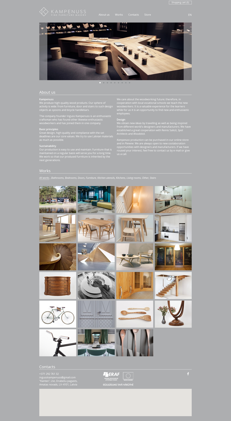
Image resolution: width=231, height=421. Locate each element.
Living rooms (134, 178)
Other (145, 178)
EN (190, 15)
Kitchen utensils (106, 178)
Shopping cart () (180, 2)
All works (44, 178)
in (40, 377)
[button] (115, 399)
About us (104, 14)
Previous (43, 51)
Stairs (153, 178)
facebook (188, 373)
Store (147, 14)
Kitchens (120, 178)
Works (119, 14)
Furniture (91, 178)
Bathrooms (57, 178)
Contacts (133, 14)
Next (188, 51)
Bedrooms (71, 178)
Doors (81, 178)
